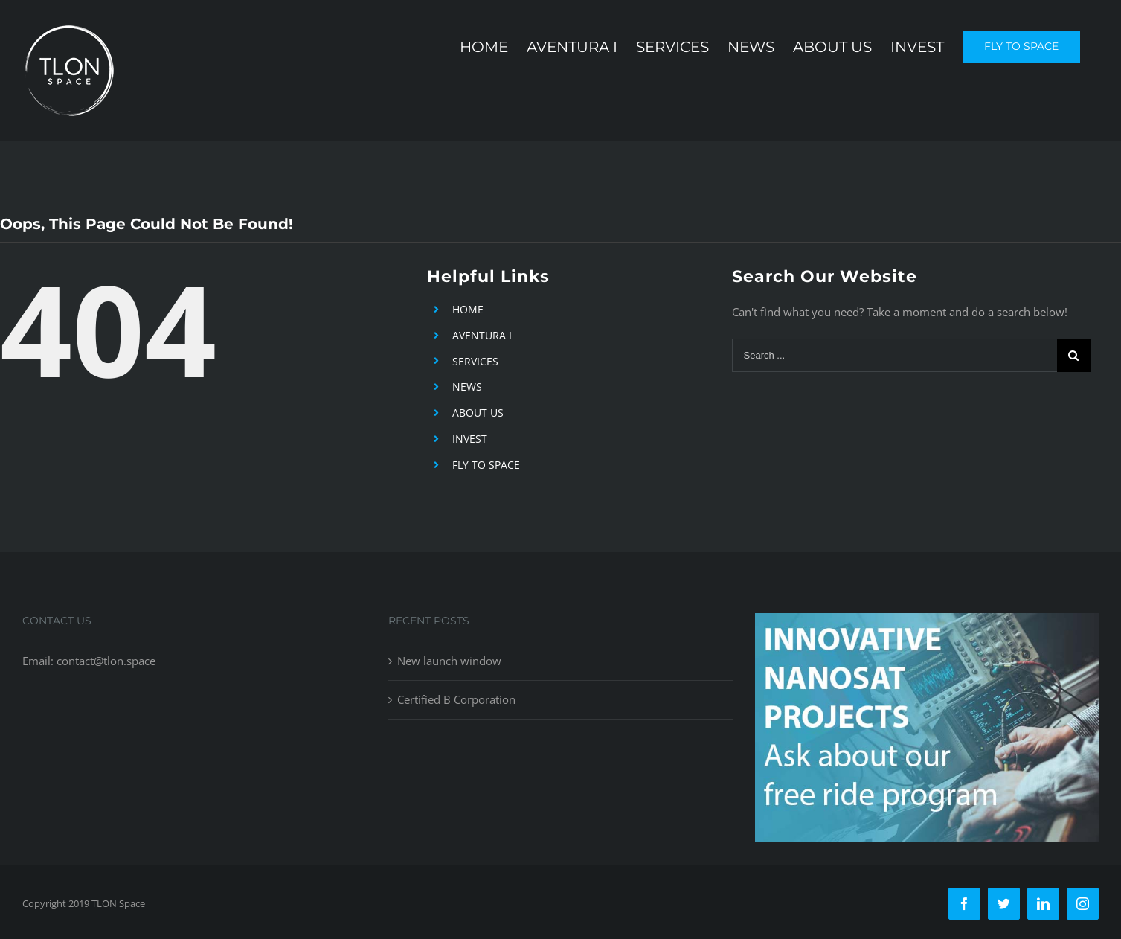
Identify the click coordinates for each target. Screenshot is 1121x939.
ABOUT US (478, 413)
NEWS (467, 386)
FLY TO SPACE (486, 465)
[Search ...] (894, 355)
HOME (468, 309)
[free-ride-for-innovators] (927, 624)
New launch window (449, 660)
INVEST (469, 439)
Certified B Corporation (456, 699)
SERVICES (475, 361)
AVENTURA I (482, 335)
